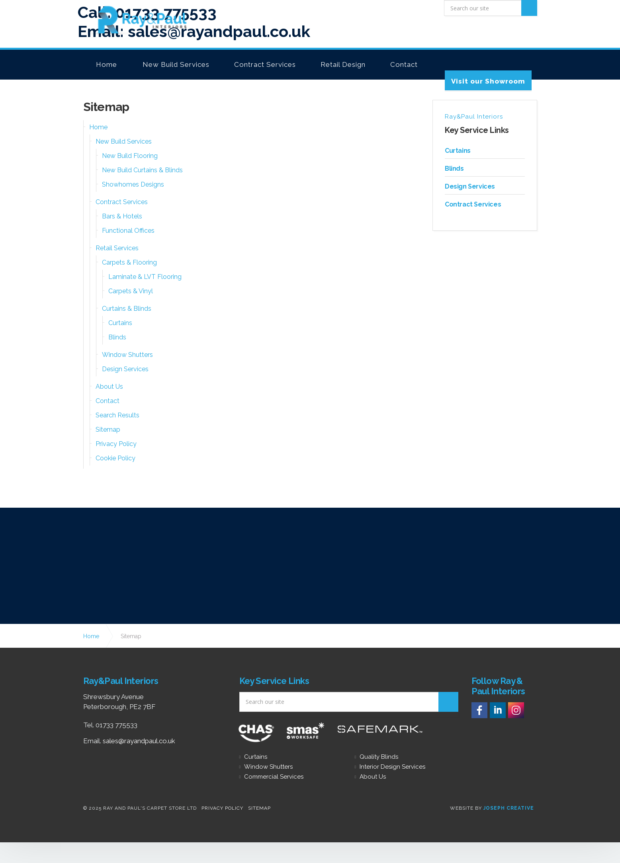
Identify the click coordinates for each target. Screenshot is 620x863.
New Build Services (176, 64)
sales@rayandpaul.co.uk (139, 741)
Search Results (117, 415)
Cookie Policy (115, 458)
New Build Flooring (130, 156)
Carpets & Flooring (129, 262)
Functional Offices (128, 230)
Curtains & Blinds (126, 308)
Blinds (117, 337)
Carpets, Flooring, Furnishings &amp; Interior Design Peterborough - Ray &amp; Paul (135, 20)
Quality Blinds (379, 757)
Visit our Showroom (488, 81)
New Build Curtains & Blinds (142, 170)
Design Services (125, 369)
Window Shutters (127, 354)
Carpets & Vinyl (130, 291)
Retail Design (343, 64)
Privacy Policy (116, 444)
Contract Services (265, 64)
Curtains (120, 323)
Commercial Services (273, 777)
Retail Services (117, 248)
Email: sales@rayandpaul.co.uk (194, 26)
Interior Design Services (392, 767)
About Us (109, 386)
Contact (404, 64)
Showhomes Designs (133, 184)
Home (106, 64)
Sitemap (108, 429)
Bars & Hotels (122, 216)
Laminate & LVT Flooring (145, 277)
